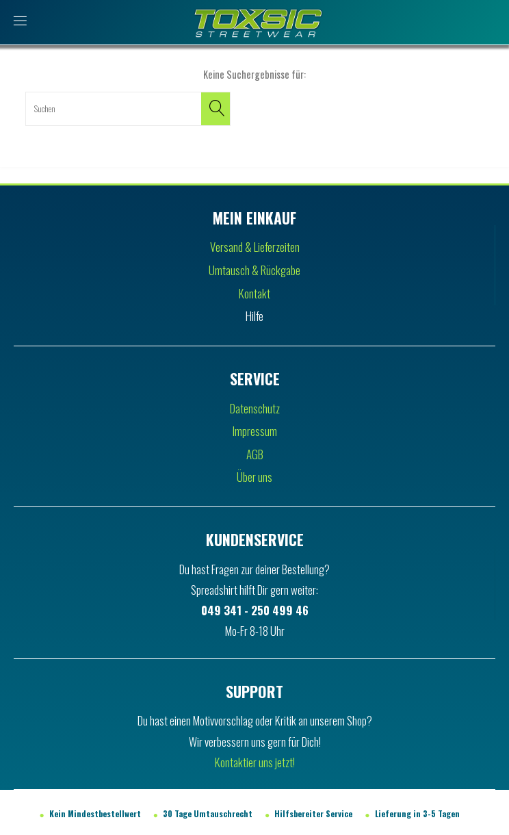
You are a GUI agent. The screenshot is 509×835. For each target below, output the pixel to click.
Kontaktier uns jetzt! (255, 762)
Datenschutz (255, 408)
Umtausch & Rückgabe (254, 270)
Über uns (254, 476)
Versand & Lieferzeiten (255, 246)
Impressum (255, 430)
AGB (254, 454)
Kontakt (254, 293)
